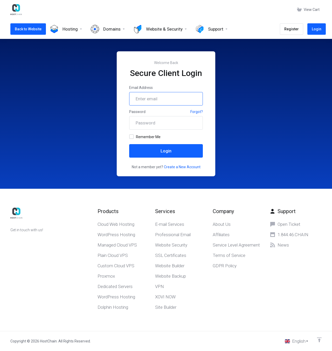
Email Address (141, 88)
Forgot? (196, 112)
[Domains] (108, 29)
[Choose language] (297, 341)
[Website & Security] (160, 29)
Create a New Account (182, 167)
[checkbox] (131, 136)
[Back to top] (319, 339)
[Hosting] (66, 29)
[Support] (211, 29)
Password (137, 112)
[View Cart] (308, 9)
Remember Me (145, 136)
